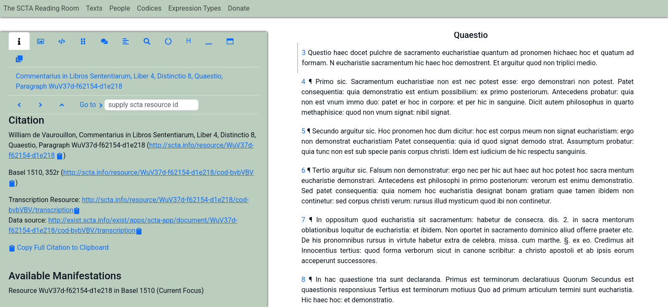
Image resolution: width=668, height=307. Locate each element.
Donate (239, 8)
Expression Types (194, 8)
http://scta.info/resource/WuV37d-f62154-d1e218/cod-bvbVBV (158, 172)
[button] (19, 41)
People (119, 8)
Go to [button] (139, 104)
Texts (94, 8)
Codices (149, 8)
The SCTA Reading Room (41, 8)
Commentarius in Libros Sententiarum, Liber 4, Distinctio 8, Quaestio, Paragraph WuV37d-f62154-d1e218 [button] (119, 81)
